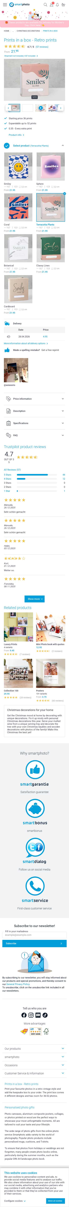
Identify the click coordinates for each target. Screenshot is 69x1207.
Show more (34, 599)
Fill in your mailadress (16, 931)
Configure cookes (15, 1201)
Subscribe (11, 943)
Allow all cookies (55, 1201)
